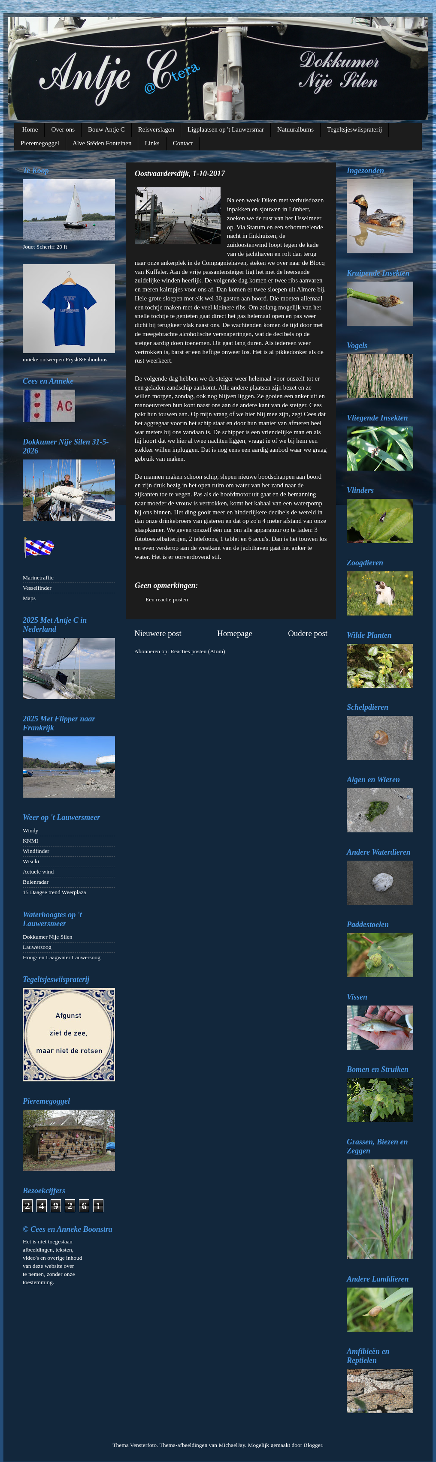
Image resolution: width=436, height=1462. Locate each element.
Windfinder (36, 851)
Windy (30, 830)
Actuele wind (38, 871)
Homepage (234, 633)
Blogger (313, 1445)
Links (152, 143)
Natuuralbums (295, 129)
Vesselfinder (37, 588)
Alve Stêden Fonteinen (102, 143)
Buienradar (35, 882)
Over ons (63, 129)
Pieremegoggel (40, 143)
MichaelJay (231, 1445)
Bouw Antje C (106, 129)
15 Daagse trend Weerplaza (54, 892)
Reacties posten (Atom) (197, 651)
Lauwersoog (37, 947)
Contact (183, 143)
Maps (29, 598)
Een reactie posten (166, 599)
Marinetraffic (38, 577)
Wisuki (31, 861)
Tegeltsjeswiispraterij (354, 129)
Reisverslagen (156, 129)
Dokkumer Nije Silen (47, 937)
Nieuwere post (158, 633)
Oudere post (307, 633)
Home (30, 129)
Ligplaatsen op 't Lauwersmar (226, 129)
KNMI (30, 841)
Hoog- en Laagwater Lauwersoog (61, 957)
